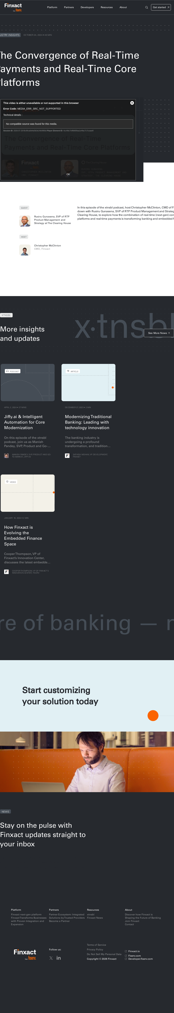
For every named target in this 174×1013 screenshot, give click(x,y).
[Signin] (161, 7)
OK (68, 174)
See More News (157, 333)
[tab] (52, 7)
